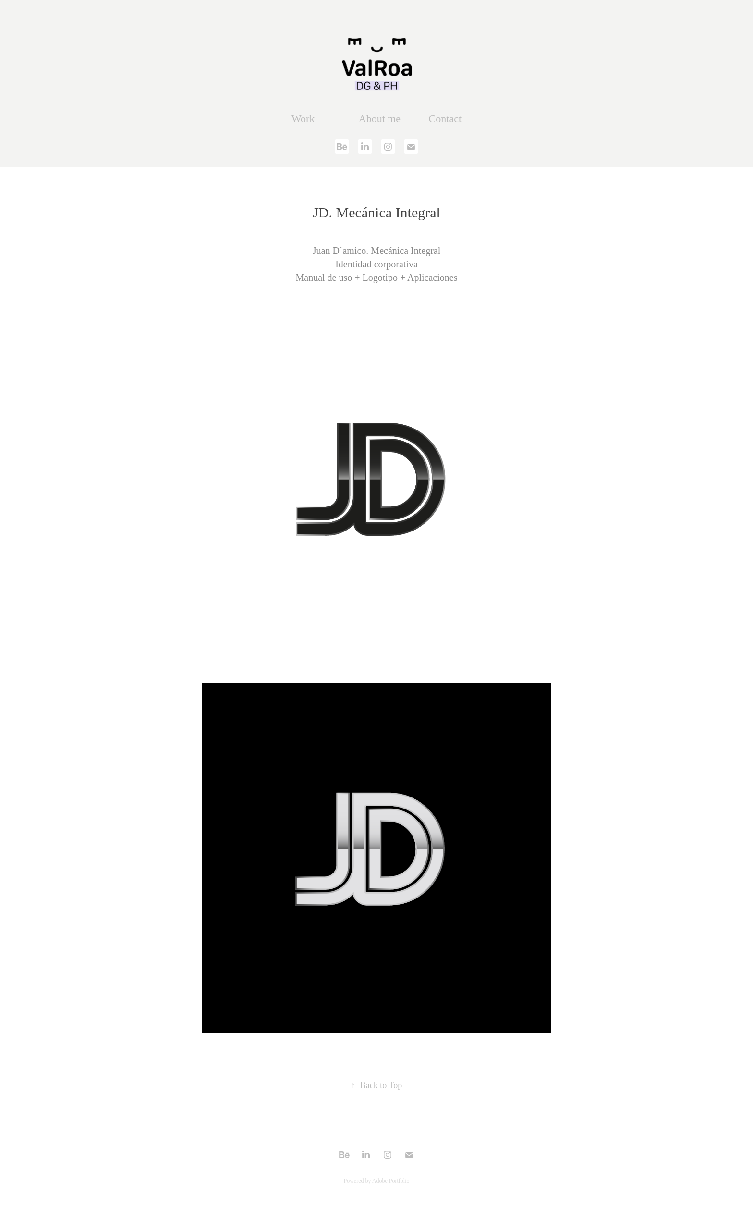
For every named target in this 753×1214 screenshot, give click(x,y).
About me (380, 119)
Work (303, 119)
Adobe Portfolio (391, 1180)
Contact (445, 119)
